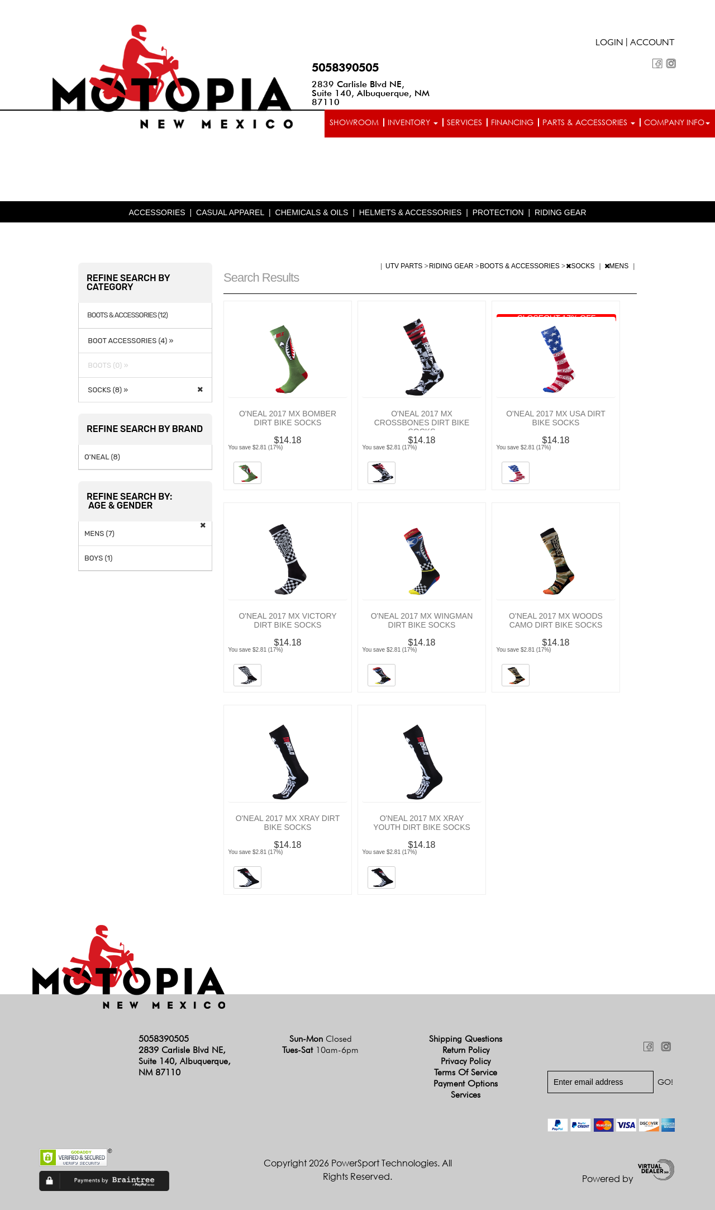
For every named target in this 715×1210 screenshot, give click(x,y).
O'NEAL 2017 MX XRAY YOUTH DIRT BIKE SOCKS (421, 823)
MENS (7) (99, 533)
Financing (512, 122)
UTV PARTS (405, 266)
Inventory (413, 122)
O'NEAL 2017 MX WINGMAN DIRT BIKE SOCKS (422, 620)
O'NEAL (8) (102, 457)
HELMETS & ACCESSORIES (410, 212)
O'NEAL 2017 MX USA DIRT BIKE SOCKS (556, 418)
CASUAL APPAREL (230, 212)
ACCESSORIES (156, 212)
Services (464, 122)
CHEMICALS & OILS (312, 212)
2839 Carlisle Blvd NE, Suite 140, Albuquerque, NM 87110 (371, 93)
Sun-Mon (320, 1038)
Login (609, 43)
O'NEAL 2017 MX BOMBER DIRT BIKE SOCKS (287, 418)
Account (652, 43)
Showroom (354, 122)
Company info (677, 122)
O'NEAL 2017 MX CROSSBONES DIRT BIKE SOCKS (422, 422)
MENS (617, 266)
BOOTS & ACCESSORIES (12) (127, 315)
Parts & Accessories (588, 122)
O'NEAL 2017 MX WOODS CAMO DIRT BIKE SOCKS (556, 620)
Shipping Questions (465, 1038)
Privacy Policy (465, 1061)
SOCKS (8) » (106, 390)
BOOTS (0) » (106, 365)
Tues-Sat (320, 1050)
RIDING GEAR (561, 212)
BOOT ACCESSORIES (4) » (129, 340)
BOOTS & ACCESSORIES (520, 266)
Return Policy (465, 1050)
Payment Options (465, 1083)
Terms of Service (465, 1072)
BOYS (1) (98, 558)
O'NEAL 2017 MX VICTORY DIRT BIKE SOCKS (287, 620)
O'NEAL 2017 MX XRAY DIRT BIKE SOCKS (288, 823)
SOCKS (581, 266)
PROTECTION (498, 212)
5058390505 (345, 67)
